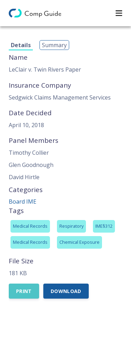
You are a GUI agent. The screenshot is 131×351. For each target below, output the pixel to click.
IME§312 (103, 226)
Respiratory (71, 226)
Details (21, 45)
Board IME (22, 201)
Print (24, 291)
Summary (54, 45)
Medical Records (30, 226)
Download (66, 291)
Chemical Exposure (79, 242)
